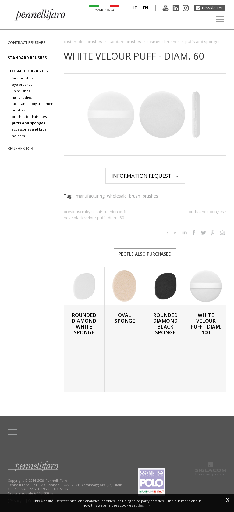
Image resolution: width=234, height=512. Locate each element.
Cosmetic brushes (29, 71)
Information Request (145, 175)
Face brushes (22, 78)
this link (144, 505)
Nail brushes (22, 97)
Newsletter (212, 8)
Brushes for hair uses (29, 116)
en (145, 8)
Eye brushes (22, 84)
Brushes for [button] (20, 148)
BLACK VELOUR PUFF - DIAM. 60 (99, 217)
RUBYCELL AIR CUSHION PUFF (104, 211)
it (135, 8)
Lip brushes (21, 91)
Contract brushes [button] (27, 42)
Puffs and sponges (28, 123)
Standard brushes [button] (27, 57)
